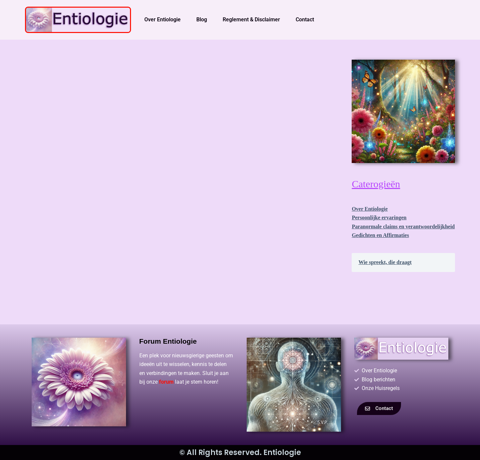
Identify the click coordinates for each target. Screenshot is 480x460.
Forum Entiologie (168, 341)
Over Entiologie (162, 19)
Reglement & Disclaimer (251, 19)
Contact (305, 19)
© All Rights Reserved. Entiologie (240, 452)
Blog (201, 19)
